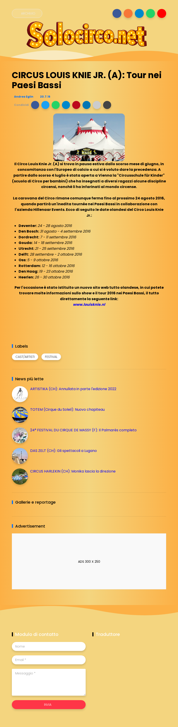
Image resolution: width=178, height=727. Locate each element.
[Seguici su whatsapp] (150, 13)
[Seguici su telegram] (139, 13)
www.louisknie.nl (89, 304)
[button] (35, 105)
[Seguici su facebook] (116, 13)
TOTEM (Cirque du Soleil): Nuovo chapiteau (67, 409)
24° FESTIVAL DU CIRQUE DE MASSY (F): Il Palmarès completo (83, 430)
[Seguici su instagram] (128, 13)
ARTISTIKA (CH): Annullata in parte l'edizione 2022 (73, 388)
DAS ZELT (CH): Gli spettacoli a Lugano (63, 450)
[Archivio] (27, 13)
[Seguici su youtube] (161, 13)
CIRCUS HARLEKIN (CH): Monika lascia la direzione (73, 471)
